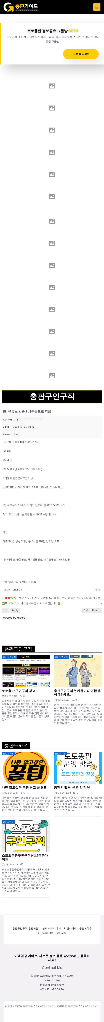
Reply (15, 610)
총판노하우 (85, 928)
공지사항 (61, 933)
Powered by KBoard (13, 617)
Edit (86, 610)
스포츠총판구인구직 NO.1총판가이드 (25, 857)
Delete (96, 610)
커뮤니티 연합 (46, 933)
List (5, 610)
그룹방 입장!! (81, 53)
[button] (88, 7)
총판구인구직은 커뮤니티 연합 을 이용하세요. (77, 693)
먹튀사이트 (70, 928)
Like (7, 589)
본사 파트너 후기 (51, 928)
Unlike (17, 589)
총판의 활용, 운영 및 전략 (72, 787)
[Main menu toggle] (97, 7)
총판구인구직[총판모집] (25, 928)
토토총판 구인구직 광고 (18, 691)
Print (97, 589)
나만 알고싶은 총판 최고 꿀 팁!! (24, 787)
